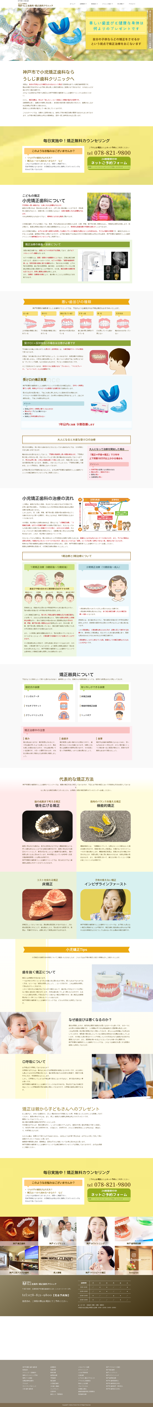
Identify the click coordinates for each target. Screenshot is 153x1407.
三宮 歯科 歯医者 (28, 1389)
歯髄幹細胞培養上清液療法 (86, 1391)
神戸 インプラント (111, 1372)
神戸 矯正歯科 (110, 1370)
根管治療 (53, 1372)
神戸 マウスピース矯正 (113, 1367)
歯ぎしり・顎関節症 (56, 1394)
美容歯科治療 (82, 1394)
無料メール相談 (27, 1378)
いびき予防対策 (83, 1372)
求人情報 (120, 4)
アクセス (132, 4)
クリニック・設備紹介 (29, 1372)
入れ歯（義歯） (55, 1386)
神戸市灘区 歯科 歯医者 (30, 1367)
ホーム (72, 4)
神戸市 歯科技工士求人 (113, 1389)
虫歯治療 (53, 1370)
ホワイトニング (83, 1370)
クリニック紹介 (107, 4)
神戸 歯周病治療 (111, 1378)
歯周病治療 (53, 1375)
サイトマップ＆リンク (29, 1386)
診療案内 (83, 4)
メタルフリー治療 (83, 1367)
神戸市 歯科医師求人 (112, 1380)
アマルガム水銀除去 (84, 1380)
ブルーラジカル (83, 1386)
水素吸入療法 (82, 1389)
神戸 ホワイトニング (112, 1375)
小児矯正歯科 (54, 1383)
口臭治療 (81, 1375)
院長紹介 (94, 4)
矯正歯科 (53, 1380)
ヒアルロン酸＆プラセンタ (86, 1378)
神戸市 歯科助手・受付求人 (114, 1386)
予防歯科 (53, 1378)
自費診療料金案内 (28, 1380)
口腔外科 (53, 1391)
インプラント (54, 1389)
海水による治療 (83, 1383)
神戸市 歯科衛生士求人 (113, 1383)
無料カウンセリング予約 (30, 1375)
